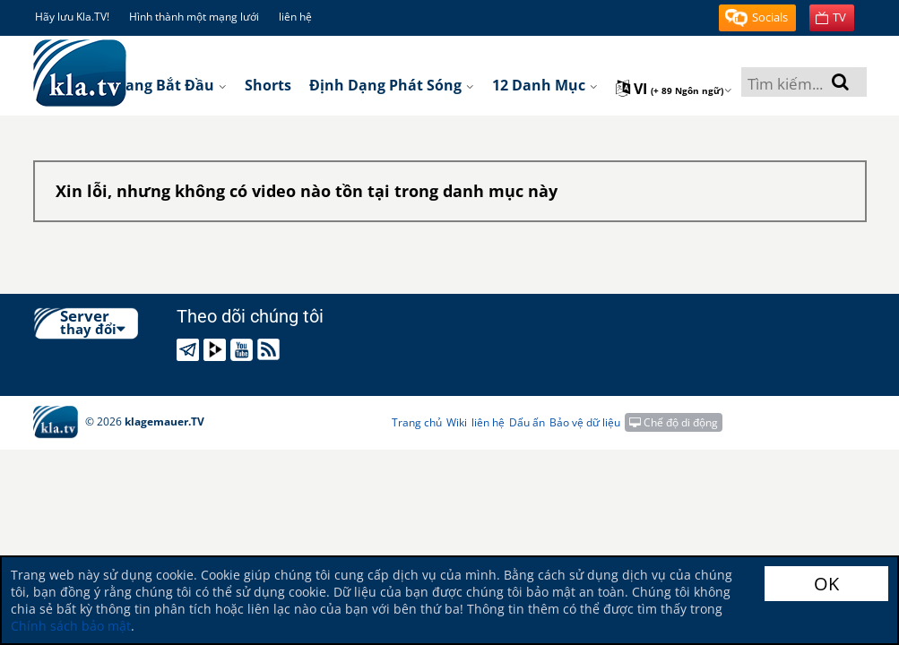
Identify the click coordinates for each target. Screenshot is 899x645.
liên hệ (295, 16)
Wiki (456, 422)
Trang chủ (417, 422)
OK (826, 584)
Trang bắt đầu (169, 85)
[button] (757, 17)
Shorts (268, 85)
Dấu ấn (527, 422)
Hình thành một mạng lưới (194, 16)
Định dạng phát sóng (391, 85)
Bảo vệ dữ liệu (584, 422)
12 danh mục (545, 85)
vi (674, 89)
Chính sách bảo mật (71, 625)
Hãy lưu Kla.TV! (72, 16)
